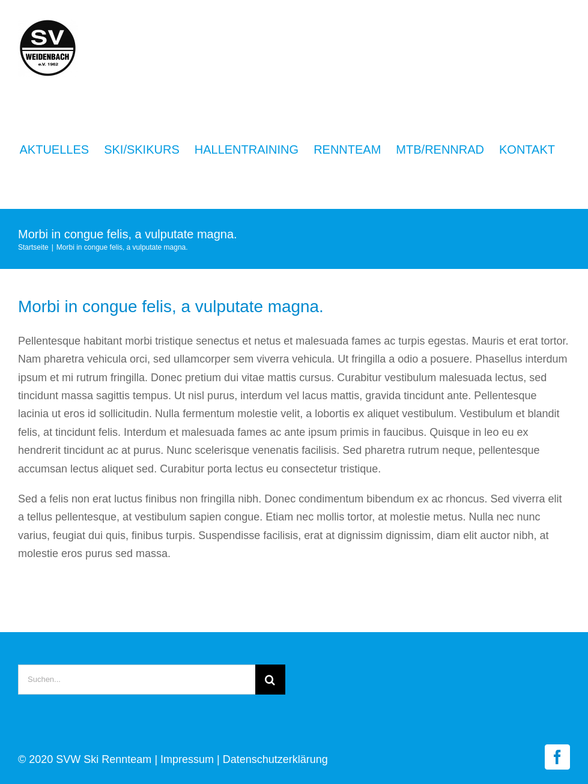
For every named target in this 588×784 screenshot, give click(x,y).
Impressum (187, 759)
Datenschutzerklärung (275, 759)
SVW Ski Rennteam (103, 759)
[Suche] (270, 680)
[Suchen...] (136, 680)
